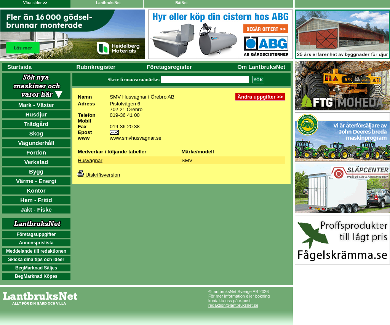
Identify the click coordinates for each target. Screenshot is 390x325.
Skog (36, 133)
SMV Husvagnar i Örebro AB (142, 97)
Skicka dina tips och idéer (36, 259)
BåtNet (181, 3)
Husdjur (36, 114)
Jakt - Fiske (36, 209)
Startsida (19, 67)
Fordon (36, 152)
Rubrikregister (96, 67)
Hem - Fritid (36, 200)
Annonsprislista (36, 242)
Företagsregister (169, 67)
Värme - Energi (36, 181)
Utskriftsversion (98, 175)
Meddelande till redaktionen (36, 251)
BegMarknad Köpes (36, 276)
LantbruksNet (108, 3)
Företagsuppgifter (36, 234)
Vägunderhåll (36, 143)
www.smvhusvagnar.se (135, 138)
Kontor (36, 190)
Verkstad (36, 162)
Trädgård (36, 124)
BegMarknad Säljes (36, 268)
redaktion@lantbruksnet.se (233, 305)
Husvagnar (90, 160)
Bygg (36, 171)
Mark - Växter (36, 105)
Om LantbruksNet (261, 67)
